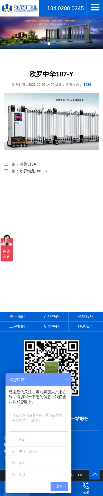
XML (81, 475)
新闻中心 (51, 326)
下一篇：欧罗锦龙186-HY (26, 171)
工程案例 (17, 326)
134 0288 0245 (65, 8)
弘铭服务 (85, 316)
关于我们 (17, 316)
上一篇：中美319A (20, 164)
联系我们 (85, 326)
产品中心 (51, 316)
